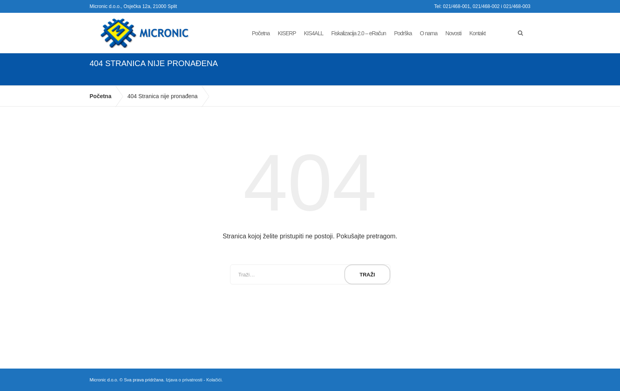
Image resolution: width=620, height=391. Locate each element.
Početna (261, 33)
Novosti (453, 33)
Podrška (403, 33)
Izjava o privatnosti (184, 379)
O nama (429, 33)
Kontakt (477, 33)
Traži (367, 275)
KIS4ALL (313, 33)
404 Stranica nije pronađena (162, 96)
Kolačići (214, 379)
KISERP (287, 33)
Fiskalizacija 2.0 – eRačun (358, 33)
